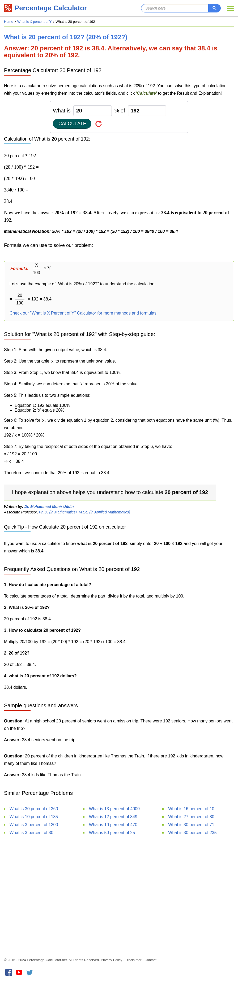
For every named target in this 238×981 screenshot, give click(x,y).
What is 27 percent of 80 (191, 816)
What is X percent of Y (34, 22)
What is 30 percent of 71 (191, 824)
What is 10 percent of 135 (34, 816)
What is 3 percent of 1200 (34, 824)
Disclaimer (133, 960)
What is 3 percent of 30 (31, 832)
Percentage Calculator (46, 8)
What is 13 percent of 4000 (114, 808)
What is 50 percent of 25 (112, 832)
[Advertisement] (119, 892)
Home (8, 22)
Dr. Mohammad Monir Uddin (49, 506)
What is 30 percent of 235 (192, 832)
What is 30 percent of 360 (34, 808)
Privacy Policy (111, 960)
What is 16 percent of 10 (191, 808)
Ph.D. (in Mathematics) (58, 512)
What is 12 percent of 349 (113, 816)
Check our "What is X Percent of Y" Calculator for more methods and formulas (83, 313)
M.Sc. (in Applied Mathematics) (104, 512)
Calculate (72, 123)
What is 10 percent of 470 (113, 824)
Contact (150, 960)
